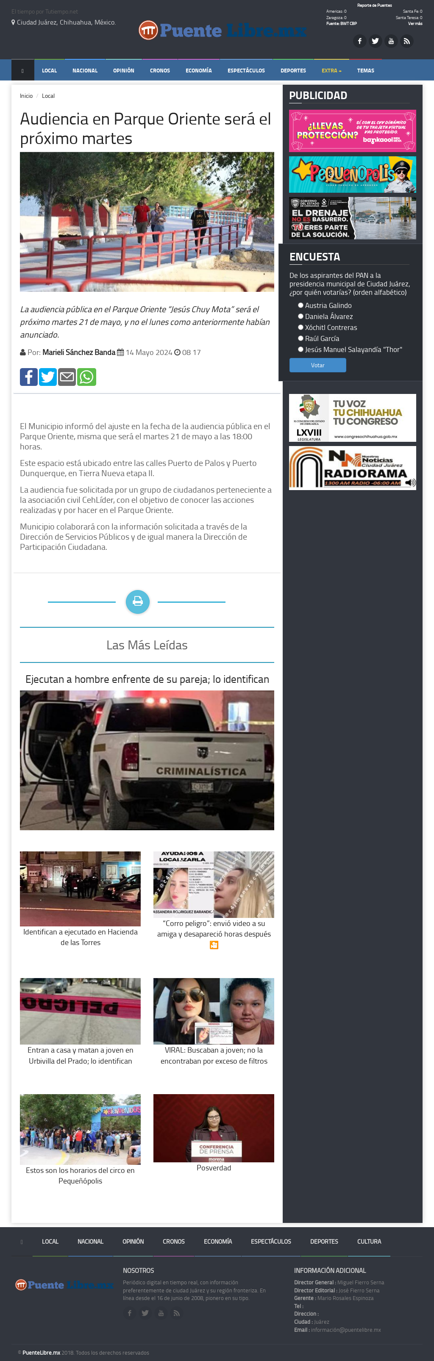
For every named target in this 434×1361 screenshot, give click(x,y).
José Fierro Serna (337, 1290)
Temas (365, 70)
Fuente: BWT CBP (341, 23)
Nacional (84, 70)
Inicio (26, 95)
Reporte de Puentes (374, 5)
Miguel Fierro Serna (339, 1282)
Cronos (160, 70)
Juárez (311, 1321)
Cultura (369, 1241)
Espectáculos (246, 70)
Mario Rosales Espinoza (334, 1298)
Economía (199, 70)
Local (49, 70)
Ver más (415, 23)
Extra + (332, 70)
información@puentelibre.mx (337, 1329)
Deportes (293, 70)
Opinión (123, 70)
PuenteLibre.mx (41, 1352)
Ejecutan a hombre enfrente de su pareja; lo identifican (147, 678)
